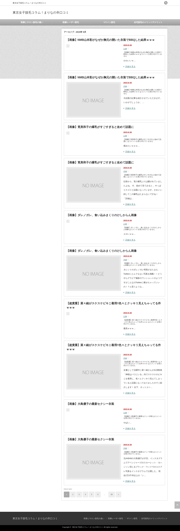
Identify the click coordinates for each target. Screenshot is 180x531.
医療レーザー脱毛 (71, 22)
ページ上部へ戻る (177, 505)
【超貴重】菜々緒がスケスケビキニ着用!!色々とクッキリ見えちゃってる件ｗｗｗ (113, 305)
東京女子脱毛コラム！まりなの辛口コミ (41, 12)
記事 (125, 49)
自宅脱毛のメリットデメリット (148, 22)
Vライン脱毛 (109, 22)
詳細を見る (130, 66)
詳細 (125, 86)
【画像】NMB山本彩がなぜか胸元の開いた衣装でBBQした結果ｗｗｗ (110, 39)
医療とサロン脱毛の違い (32, 22)
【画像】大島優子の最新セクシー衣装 (90, 403)
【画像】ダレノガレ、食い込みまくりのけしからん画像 (101, 215)
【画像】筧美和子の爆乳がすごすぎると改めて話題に (100, 127)
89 (112, 494)
